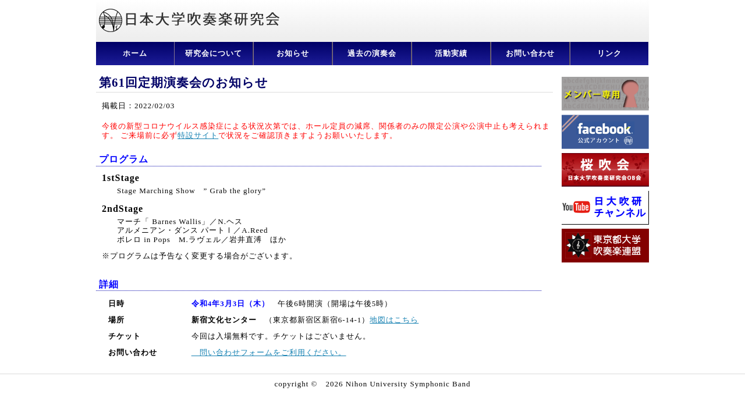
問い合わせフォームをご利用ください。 (268, 352)
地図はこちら (394, 319)
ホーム (135, 53)
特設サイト (198, 135)
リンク (609, 53)
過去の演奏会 (371, 53)
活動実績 (451, 53)
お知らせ (292, 53)
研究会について (213, 53)
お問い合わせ (530, 53)
